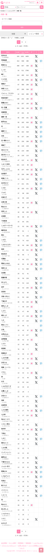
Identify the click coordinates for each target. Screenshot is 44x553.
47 (18, 160)
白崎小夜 (6, 202)
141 (27, 382)
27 (18, 326)
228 (27, 278)
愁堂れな (6, 65)
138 (18, 99)
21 (18, 297)
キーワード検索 (7, 19)
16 (18, 146)
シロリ (4, 519)
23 (18, 288)
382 (23, 80)
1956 (27, 80)
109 (27, 368)
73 (28, 401)
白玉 (4, 382)
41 (28, 160)
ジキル (4, 372)
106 (23, 174)
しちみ (4, 188)
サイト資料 (12, 543)
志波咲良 (5, 406)
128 (27, 198)
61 (23, 269)
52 (23, 292)
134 (27, 307)
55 (18, 151)
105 (27, 103)
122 (23, 160)
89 (23, 207)
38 (18, 127)
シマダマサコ (6, 514)
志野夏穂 (5, 339)
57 (28, 363)
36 (18, 170)
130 (23, 155)
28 (18, 188)
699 (27, 127)
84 (23, 222)
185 (23, 122)
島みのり (5, 505)
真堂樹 (6, 349)
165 (27, 236)
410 (27, 240)
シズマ (4, 344)
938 (23, 61)
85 (18, 80)
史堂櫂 (5, 217)
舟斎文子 (7, 198)
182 (27, 297)
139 (27, 316)
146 (23, 146)
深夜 (4, 401)
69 (28, 311)
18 (28, 207)
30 (18, 363)
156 (23, 141)
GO (22, 27)
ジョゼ (4, 193)
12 (18, 179)
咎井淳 (6, 429)
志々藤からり (6, 141)
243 (23, 94)
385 (27, 61)
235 (27, 212)
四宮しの (6, 212)
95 (18, 118)
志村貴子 (6, 174)
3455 (27, 56)
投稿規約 (28, 543)
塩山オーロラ (7, 420)
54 (18, 70)
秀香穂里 (6, 61)
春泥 (5, 250)
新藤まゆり (6, 103)
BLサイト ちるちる (32, 551)
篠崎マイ (6, 131)
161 (27, 118)
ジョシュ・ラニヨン (7, 94)
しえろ (4, 311)
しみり (4, 439)
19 (18, 278)
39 (23, 349)
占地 (4, 330)
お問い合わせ (22, 545)
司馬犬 (4, 481)
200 (23, 108)
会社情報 (4, 543)
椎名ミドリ (6, 325)
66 (18, 207)
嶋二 (4, 75)
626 (27, 122)
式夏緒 (5, 259)
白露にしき (6, 391)
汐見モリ (5, 396)
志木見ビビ (5, 183)
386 (27, 174)
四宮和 (6, 292)
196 (27, 99)
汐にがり (5, 283)
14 (18, 250)
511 (23, 70)
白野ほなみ (6, 335)
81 (23, 231)
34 (23, 354)
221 (27, 188)
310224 (28, 1)
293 (27, 193)
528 (27, 132)
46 (23, 326)
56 (18, 132)
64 (23, 259)
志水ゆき (5, 56)
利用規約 (21, 543)
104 (23, 179)
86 (28, 165)
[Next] (25, 42)
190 (23, 118)
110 (23, 165)
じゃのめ (4, 79)
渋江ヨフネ (6, 150)
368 (23, 85)
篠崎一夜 (6, 117)
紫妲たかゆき (6, 264)
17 (18, 184)
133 (23, 151)
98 (23, 193)
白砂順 (6, 273)
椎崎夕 (6, 84)
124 (18, 75)
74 (23, 240)
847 (23, 66)
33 (28, 463)
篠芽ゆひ (5, 458)
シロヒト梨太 (6, 424)
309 (27, 66)
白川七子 (6, 524)
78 (18, 349)
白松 (4, 136)
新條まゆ (6, 472)
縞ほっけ (5, 316)
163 (18, 56)
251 (27, 184)
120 (27, 415)
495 (23, 75)
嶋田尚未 (6, 231)
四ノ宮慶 (6, 108)
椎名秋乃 (6, 160)
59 (23, 278)
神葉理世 (5, 113)
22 (18, 94)
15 (18, 222)
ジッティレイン (6, 453)
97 (28, 330)
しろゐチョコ (6, 476)
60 (28, 264)
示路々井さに (6, 297)
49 (28, 378)
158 (18, 108)
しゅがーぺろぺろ (7, 226)
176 (27, 425)
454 (27, 170)
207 (23, 103)
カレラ (22, 548)
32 (23, 363)
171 (27, 396)
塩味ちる (5, 268)
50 (18, 103)
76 (23, 236)
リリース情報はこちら (36, 545)
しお (3, 320)
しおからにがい (6, 245)
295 (23, 89)
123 (27, 203)
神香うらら (6, 89)
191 (23, 113)
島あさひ (5, 207)
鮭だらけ (6, 486)
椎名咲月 (6, 254)
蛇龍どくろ (7, 179)
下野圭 (5, 434)
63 (23, 264)
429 (27, 146)
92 (18, 137)
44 (18, 264)
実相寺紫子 (7, 98)
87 (18, 85)
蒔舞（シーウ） (6, 368)
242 (23, 99)
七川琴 (6, 415)
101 (18, 165)
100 (23, 188)
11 (28, 326)
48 (23, 307)
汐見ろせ (5, 363)
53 (18, 255)
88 (23, 212)
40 (18, 302)
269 (27, 85)
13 (18, 373)
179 (23, 127)
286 (27, 245)
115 (27, 155)
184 (27, 137)
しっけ (4, 70)
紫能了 (6, 146)
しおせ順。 (6, 448)
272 (27, 259)
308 (27, 151)
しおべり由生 (6, 165)
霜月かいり (6, 443)
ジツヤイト (5, 491)
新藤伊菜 (6, 278)
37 (18, 193)
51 (34, 1)
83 (23, 226)
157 (23, 137)
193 (27, 108)
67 (18, 113)
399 (18, 66)
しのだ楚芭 (5, 410)
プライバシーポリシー (9, 545)
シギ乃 (4, 240)
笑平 (5, 287)
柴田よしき (6, 306)
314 (18, 61)
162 (23, 132)
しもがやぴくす (6, 387)
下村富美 (6, 221)
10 (18, 198)
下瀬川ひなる (7, 462)
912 (27, 75)
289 (27, 141)
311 (27, 250)
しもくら (4, 495)
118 (27, 283)
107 (18, 89)
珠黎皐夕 (6, 354)
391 (27, 226)
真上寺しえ (7, 509)
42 (23, 335)
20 (18, 174)
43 (28, 113)
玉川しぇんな (7, 169)
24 (18, 155)
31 (18, 203)
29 (18, 245)
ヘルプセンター (38, 543)
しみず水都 (6, 358)
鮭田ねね (6, 122)
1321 (22, 56)
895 (27, 94)
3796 (27, 70)
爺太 (4, 235)
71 (28, 481)
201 (27, 344)
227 (27, 335)
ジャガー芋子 (6, 467)
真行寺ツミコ (7, 155)
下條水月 (7, 302)
